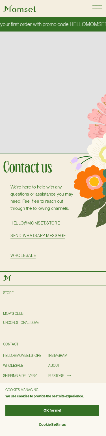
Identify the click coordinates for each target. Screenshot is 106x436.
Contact (10, 344)
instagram (57, 356)
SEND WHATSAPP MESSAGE (38, 235)
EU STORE (56, 376)
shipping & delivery (20, 376)
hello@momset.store (35, 223)
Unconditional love (21, 323)
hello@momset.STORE (22, 356)
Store (8, 293)
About (54, 366)
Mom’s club (13, 314)
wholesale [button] (23, 255)
